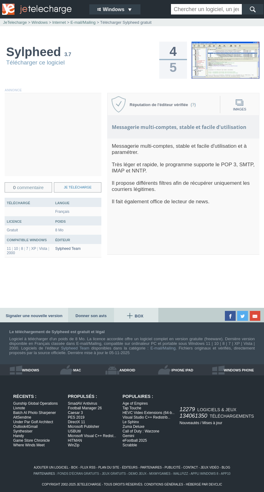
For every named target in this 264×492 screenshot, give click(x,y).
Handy (18, 436)
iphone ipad (182, 370)
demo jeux (137, 473)
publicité (172, 467)
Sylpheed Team (68, 248)
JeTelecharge (15, 22)
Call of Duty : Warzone (141, 431)
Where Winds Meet (29, 445)
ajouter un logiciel (51, 467)
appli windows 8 (204, 473)
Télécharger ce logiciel (35, 62)
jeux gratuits (114, 473)
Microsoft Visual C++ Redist (92, 436)
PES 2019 (76, 417)
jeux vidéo (210, 467)
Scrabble (130, 445)
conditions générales (163, 484)
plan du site (108, 467)
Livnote (19, 408)
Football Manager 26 (85, 408)
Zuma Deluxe (133, 426)
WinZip (73, 445)
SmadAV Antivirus (82, 403)
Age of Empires (135, 403)
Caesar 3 (75, 413)
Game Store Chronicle (31, 440)
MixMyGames (160, 473)
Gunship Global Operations (35, 403)
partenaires (151, 467)
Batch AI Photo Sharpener (34, 413)
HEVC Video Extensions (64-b (149, 413)
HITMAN (75, 440)
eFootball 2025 (135, 440)
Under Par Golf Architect (33, 422)
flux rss (87, 467)
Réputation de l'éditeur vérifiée (163, 104)
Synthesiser (23, 431)
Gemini (128, 436)
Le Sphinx (131, 422)
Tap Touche (132, 408)
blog (225, 467)
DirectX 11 (76, 422)
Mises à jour (212, 423)
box (74, 467)
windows (30, 370)
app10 (225, 473)
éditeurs (130, 467)
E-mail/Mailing (163, 348)
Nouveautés (189, 423)
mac (77, 370)
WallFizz (180, 473)
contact (190, 467)
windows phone (239, 370)
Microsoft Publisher (83, 426)
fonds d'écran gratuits (78, 473)
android (127, 370)
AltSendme (22, 417)
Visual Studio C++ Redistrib (146, 417)
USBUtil (74, 431)
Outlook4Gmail (25, 426)
